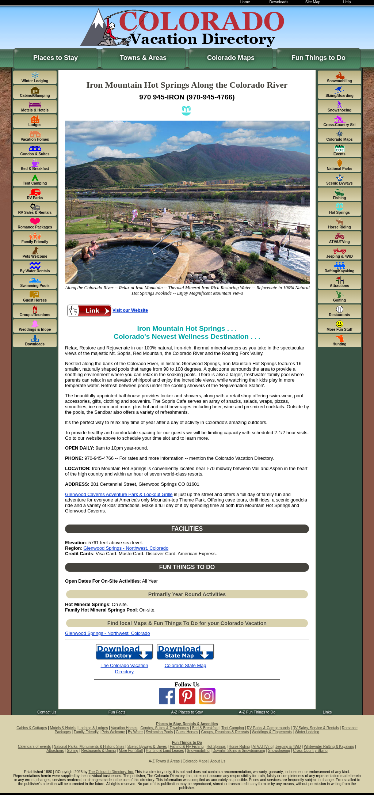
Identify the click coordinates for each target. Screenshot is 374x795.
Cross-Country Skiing (310, 751)
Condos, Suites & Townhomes (165, 728)
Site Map (312, 2)
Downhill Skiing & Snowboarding (239, 751)
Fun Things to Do (318, 57)
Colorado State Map (185, 665)
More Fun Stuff (131, 751)
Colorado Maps (231, 57)
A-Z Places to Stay (187, 712)
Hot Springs (216, 747)
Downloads (279, 2)
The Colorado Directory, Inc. (111, 772)
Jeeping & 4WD (288, 747)
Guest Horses (187, 732)
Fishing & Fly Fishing (187, 747)
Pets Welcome (113, 732)
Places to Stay (55, 57)
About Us (217, 761)
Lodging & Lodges (93, 728)
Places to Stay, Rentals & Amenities (187, 724)
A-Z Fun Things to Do (257, 712)
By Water (135, 732)
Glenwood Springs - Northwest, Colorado (126, 548)
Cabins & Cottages (31, 728)
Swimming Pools (159, 732)
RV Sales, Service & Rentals (316, 728)
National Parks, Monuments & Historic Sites (89, 747)
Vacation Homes (124, 728)
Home (245, 2)
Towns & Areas (143, 57)
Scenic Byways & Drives (147, 747)
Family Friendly (86, 732)
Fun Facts (117, 712)
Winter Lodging (307, 732)
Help (347, 2)
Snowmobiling (198, 751)
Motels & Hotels (63, 728)
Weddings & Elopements (271, 732)
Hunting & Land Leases (165, 751)
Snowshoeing (279, 751)
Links (327, 712)
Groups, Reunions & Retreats (225, 732)
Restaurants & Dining (98, 751)
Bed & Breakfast (205, 728)
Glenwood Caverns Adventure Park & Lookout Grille (119, 494)
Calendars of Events (34, 747)
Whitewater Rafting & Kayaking (329, 747)
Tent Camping (232, 728)
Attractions (55, 751)
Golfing (73, 751)
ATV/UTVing (262, 747)
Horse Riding (239, 747)
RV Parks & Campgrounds (268, 728)
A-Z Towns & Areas (164, 761)
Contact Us (46, 712)
